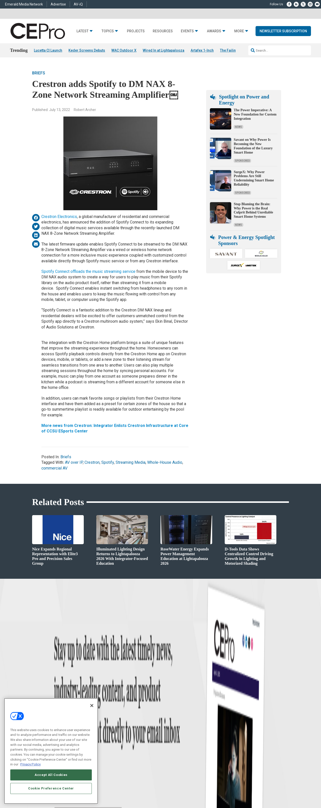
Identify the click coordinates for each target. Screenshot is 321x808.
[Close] (91, 705)
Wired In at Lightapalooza (163, 50)
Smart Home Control (109, 720)
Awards (214, 31)
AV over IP (74, 462)
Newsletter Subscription (283, 31)
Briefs (38, 73)
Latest (82, 31)
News (238, 127)
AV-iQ (78, 4)
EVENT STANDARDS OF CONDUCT (204, 788)
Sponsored (242, 160)
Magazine (166, 720)
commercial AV (54, 468)
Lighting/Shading (108, 732)
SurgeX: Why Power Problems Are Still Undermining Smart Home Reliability (254, 178)
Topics (108, 31)
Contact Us (232, 750)
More (239, 31)
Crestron (92, 462)
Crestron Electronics (59, 216)
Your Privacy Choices (247, 788)
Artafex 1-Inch (202, 50)
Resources (163, 31)
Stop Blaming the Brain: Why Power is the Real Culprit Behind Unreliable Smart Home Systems (253, 210)
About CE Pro (169, 714)
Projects (136, 31)
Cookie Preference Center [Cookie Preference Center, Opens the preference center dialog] (51, 788)
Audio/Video (104, 726)
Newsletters (168, 726)
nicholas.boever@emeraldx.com (245, 743)
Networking (103, 707)
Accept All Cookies (51, 775)
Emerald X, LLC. (252, 781)
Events (187, 31)
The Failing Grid (233, 50)
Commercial (104, 714)
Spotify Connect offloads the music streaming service (88, 271)
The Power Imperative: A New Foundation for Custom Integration (255, 114)
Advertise (58, 4)
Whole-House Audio (164, 462)
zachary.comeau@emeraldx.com (246, 724)
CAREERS (120, 788)
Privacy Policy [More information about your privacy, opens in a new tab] (30, 764)
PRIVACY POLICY (274, 793)
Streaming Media (130, 462)
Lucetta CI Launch (48, 50)
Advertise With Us (172, 707)
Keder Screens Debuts (86, 50)
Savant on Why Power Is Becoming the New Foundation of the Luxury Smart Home (253, 146)
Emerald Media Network (24, 4)
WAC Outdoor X (123, 50)
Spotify (107, 462)
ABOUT (106, 788)
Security (101, 739)
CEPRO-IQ (167, 732)
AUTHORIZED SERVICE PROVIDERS (154, 788)
